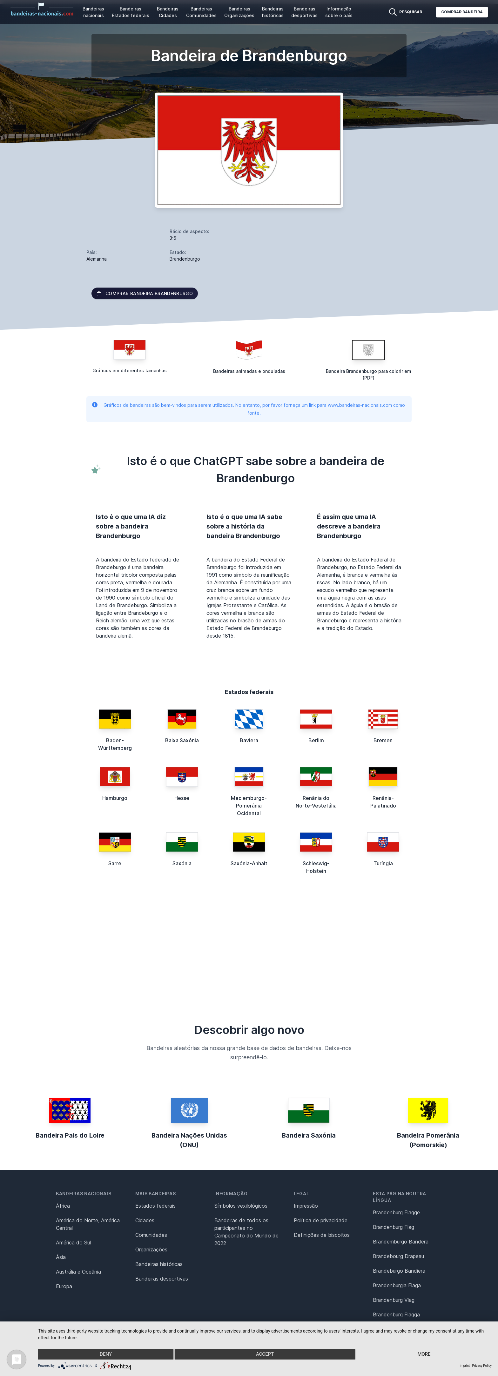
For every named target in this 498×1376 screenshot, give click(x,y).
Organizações (151, 1249)
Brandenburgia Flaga (397, 1285)
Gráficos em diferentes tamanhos (129, 370)
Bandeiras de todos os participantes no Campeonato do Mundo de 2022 (246, 1231)
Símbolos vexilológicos (240, 1206)
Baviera (249, 740)
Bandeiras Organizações (239, 12)
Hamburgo (114, 798)
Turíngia (383, 863)
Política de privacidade (320, 1220)
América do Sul (73, 1242)
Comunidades (151, 1235)
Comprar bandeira (462, 12)
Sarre (114, 863)
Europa (64, 1286)
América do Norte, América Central (88, 1224)
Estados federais (155, 1206)
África (63, 1206)
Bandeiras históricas (273, 12)
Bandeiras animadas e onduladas (249, 371)
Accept (265, 1354)
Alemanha (96, 259)
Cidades (144, 1220)
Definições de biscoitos (322, 1235)
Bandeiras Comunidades (201, 12)
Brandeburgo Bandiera (399, 1271)
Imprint (465, 1365)
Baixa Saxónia (182, 740)
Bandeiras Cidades (167, 12)
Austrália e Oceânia (78, 1272)
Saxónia (182, 863)
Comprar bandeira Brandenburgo (145, 293)
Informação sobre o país (339, 12)
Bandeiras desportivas (304, 12)
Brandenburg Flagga (396, 1314)
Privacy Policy (482, 1365)
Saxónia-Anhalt (249, 863)
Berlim (316, 740)
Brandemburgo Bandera (400, 1241)
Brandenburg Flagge (396, 1212)
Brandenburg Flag (393, 1227)
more (423, 1354)
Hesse (181, 798)
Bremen (383, 740)
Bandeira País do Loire (70, 1135)
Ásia (61, 1257)
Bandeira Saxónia (309, 1135)
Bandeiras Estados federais (130, 12)
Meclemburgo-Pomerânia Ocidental (249, 805)
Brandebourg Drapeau (398, 1256)
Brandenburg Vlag (393, 1300)
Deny (106, 1354)
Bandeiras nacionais (93, 12)
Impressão (306, 1206)
